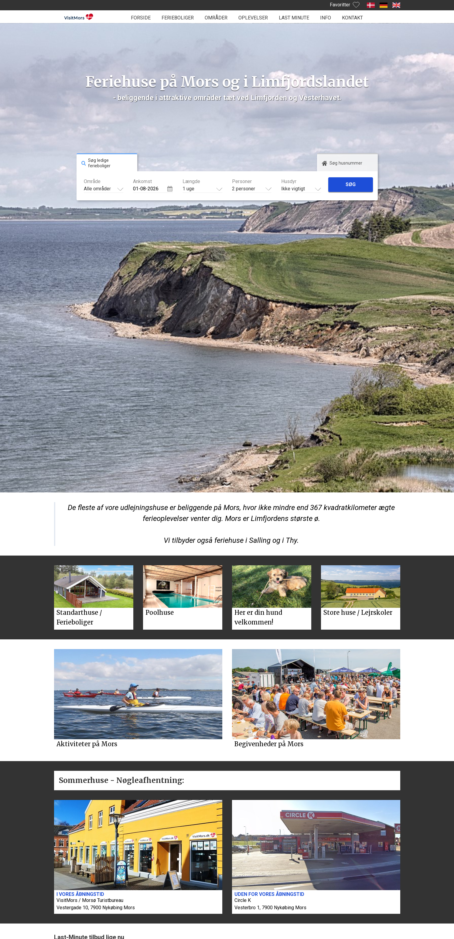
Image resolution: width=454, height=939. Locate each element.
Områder (216, 18)
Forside (141, 18)
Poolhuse (159, 612)
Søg (351, 184)
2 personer (243, 189)
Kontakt (352, 18)
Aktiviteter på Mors (86, 744)
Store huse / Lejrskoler (357, 612)
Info (325, 18)
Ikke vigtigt (293, 189)
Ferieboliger (178, 18)
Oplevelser (253, 18)
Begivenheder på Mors (268, 744)
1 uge (188, 189)
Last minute (294, 18)
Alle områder (97, 189)
